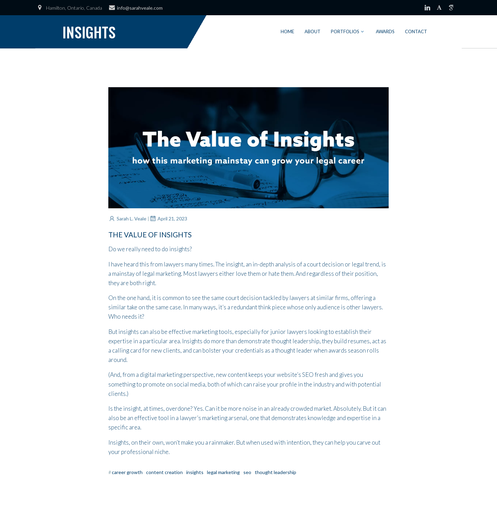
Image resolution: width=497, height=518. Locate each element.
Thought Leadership (275, 472)
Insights (195, 472)
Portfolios (348, 31)
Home (287, 31)
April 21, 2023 (168, 218)
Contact (416, 31)
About (312, 31)
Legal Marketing (223, 472)
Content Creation (164, 472)
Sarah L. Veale (127, 218)
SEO (247, 472)
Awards (385, 31)
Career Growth (127, 472)
